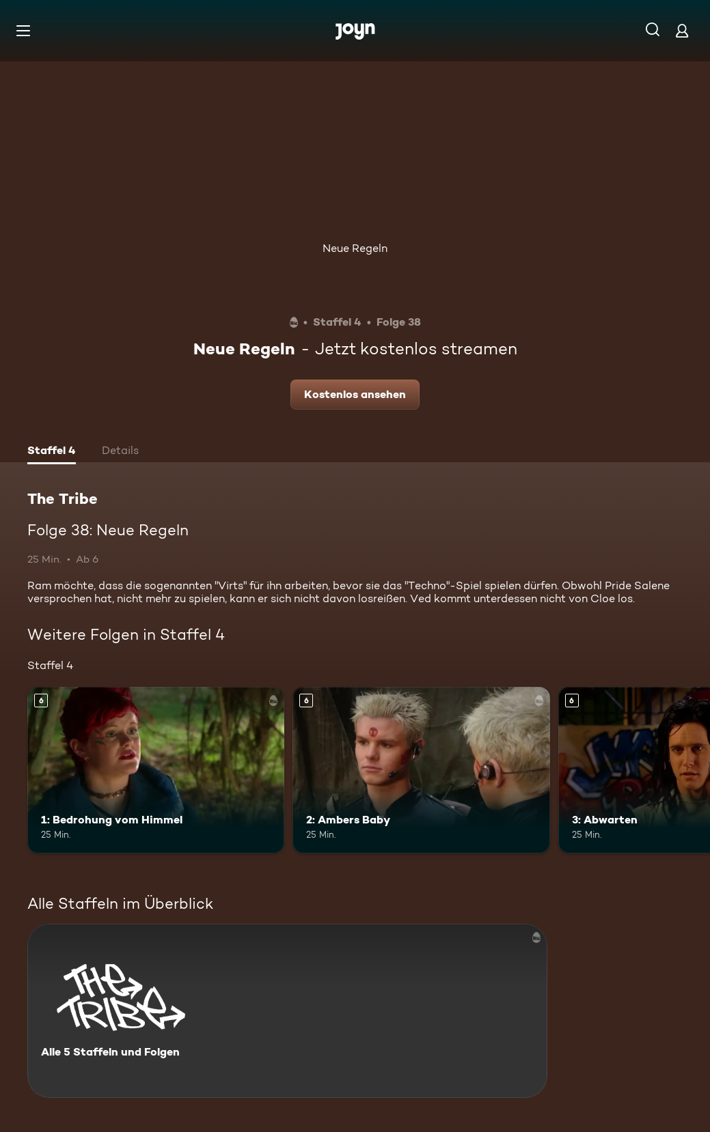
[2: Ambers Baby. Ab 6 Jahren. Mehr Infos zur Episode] (420, 770)
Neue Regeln (355, 248)
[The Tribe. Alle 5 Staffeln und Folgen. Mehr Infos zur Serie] (287, 1011)
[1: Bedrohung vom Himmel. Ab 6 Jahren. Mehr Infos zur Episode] (155, 770)
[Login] (682, 30)
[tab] (52, 452)
